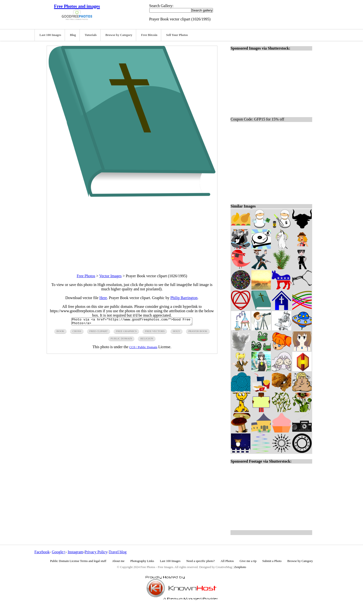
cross (76, 332)
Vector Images (110, 276)
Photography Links (142, 561)
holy (176, 332)
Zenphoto (240, 567)
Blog (73, 35)
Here (103, 298)
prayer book (197, 332)
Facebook (42, 552)
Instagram (75, 552)
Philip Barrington (184, 298)
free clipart (98, 332)
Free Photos (86, 276)
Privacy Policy (96, 552)
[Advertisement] (132, 231)
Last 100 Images (50, 35)
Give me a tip (248, 561)
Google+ (58, 552)
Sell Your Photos (177, 35)
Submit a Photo (272, 561)
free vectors (155, 332)
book (60, 332)
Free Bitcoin (149, 35)
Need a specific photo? (200, 561)
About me (118, 561)
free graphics (126, 332)
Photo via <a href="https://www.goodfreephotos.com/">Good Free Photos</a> (132, 322)
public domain (121, 339)
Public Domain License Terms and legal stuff (78, 561)
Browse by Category (119, 35)
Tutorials (91, 35)
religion (146, 339)
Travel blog (118, 552)
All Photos (227, 561)
